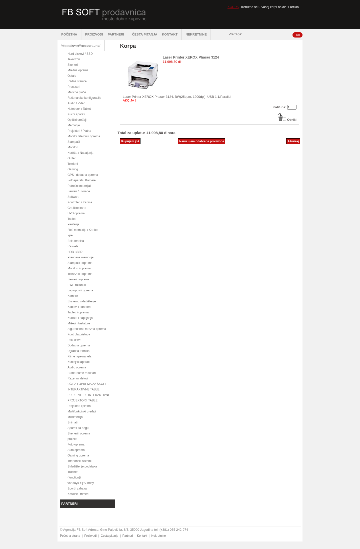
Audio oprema (77, 367)
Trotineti (73, 472)
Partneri (127, 535)
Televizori (74, 59)
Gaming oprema (78, 455)
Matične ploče (77, 92)
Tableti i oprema (78, 312)
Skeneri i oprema (79, 433)
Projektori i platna (79, 406)
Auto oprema (76, 450)
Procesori (74, 87)
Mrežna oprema (78, 70)
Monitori (73, 147)
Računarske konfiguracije (84, 98)
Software (73, 197)
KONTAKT (172, 34)
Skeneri (73, 65)
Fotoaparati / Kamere (82, 180)
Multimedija (75, 417)
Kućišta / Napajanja (80, 153)
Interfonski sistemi (80, 461)
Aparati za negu (78, 428)
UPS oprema (76, 213)
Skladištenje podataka (82, 466)
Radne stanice (77, 81)
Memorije (74, 125)
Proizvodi (90, 535)
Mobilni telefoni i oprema (84, 136)
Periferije (73, 224)
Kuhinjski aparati (79, 362)
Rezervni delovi (78, 378)
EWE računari (77, 285)
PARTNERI (118, 34)
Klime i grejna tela (79, 356)
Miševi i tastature (79, 323)
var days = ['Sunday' (81, 483)
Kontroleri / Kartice (80, 202)
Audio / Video (76, 103)
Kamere (73, 296)
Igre (70, 235)
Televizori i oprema (80, 274)
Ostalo (72, 76)
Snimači (73, 422)
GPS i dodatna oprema (83, 175)
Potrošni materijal (79, 186)
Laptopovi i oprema (80, 290)
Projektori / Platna (79, 131)
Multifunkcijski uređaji (82, 411)
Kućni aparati (76, 114)
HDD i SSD (75, 252)
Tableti (72, 219)
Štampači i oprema (80, 263)
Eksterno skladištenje (82, 301)
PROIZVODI (94, 34)
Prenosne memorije (81, 257)
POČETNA (71, 34)
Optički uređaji (77, 120)
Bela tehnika (76, 241)
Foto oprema (76, 444)
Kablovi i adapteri (79, 307)
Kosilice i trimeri (78, 494)
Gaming (73, 169)
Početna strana (70, 535)
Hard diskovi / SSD (80, 54)
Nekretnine (158, 535)
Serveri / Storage (79, 191)
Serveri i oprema (79, 279)
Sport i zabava (77, 488)
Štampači (74, 142)
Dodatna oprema (79, 345)
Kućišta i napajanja (80, 318)
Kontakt (142, 535)
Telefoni (73, 164)
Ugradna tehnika (79, 351)
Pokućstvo (74, 340)
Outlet (72, 158)
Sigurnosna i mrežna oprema (87, 329)
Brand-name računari (82, 373)
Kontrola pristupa (79, 334)
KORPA (233, 7)
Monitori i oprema (79, 268)
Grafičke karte (77, 208)
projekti (72, 439)
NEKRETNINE (198, 34)
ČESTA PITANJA (144, 34)
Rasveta (73, 246)
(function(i (74, 477)
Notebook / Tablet (79, 109)
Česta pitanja (109, 535)
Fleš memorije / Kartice (83, 230)
